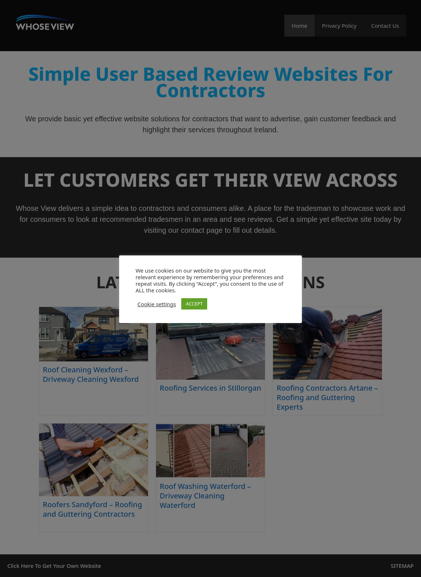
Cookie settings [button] (156, 304)
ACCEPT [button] (194, 303)
